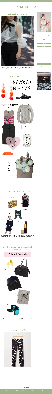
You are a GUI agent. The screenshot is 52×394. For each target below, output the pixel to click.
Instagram (32, 390)
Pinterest (45, 390)
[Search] (50, 1)
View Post (17, 183)
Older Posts (16, 379)
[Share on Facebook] (3, 71)
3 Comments (32, 71)
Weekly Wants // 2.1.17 (17, 76)
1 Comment (32, 241)
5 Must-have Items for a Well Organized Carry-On (17, 248)
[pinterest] (47, 1)
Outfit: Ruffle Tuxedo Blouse (17, 14)
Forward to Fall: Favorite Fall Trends (17, 191)
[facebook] (46, 1)
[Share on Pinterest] (5, 71)
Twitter (6, 390)
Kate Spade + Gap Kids (17, 330)
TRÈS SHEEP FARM (26, 7)
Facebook (19, 390)
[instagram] (39, 36)
